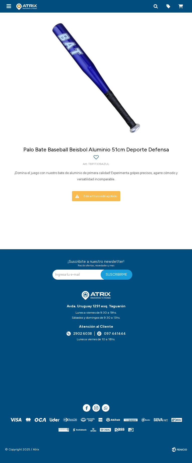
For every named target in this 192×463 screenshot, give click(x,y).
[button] (155, 6)
